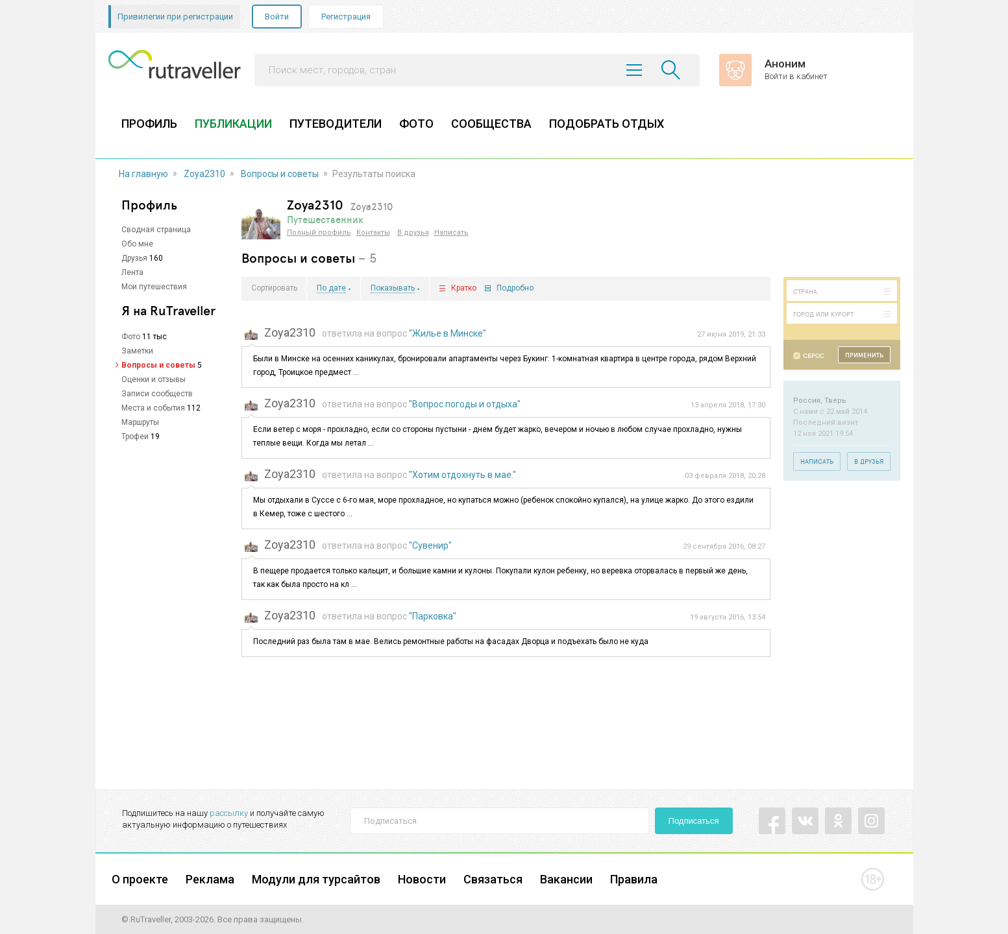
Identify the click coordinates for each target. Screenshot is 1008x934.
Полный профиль (319, 232)
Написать (451, 232)
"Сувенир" (430, 545)
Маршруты (140, 422)
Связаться (492, 879)
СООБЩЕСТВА (491, 123)
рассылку (229, 813)
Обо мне (137, 243)
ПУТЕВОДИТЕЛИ (335, 123)
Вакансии (566, 879)
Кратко (463, 288)
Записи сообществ (157, 393)
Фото (130, 336)
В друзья (413, 232)
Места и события (153, 408)
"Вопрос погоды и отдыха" (465, 404)
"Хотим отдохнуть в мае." (462, 475)
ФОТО (416, 123)
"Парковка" (432, 616)
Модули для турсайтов (316, 879)
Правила (634, 879)
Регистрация (346, 16)
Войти (277, 16)
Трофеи (135, 436)
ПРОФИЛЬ (149, 123)
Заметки (137, 350)
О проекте (140, 879)
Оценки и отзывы (153, 379)
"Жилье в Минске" (447, 333)
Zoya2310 (204, 174)
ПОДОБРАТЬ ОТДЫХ (606, 123)
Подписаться (694, 821)
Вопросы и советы (280, 174)
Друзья (134, 258)
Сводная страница (156, 229)
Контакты (373, 232)
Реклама (210, 879)
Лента (132, 272)
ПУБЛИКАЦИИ (233, 123)
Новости (422, 879)
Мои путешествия (154, 286)
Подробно (515, 288)
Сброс (813, 356)
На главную (143, 174)
